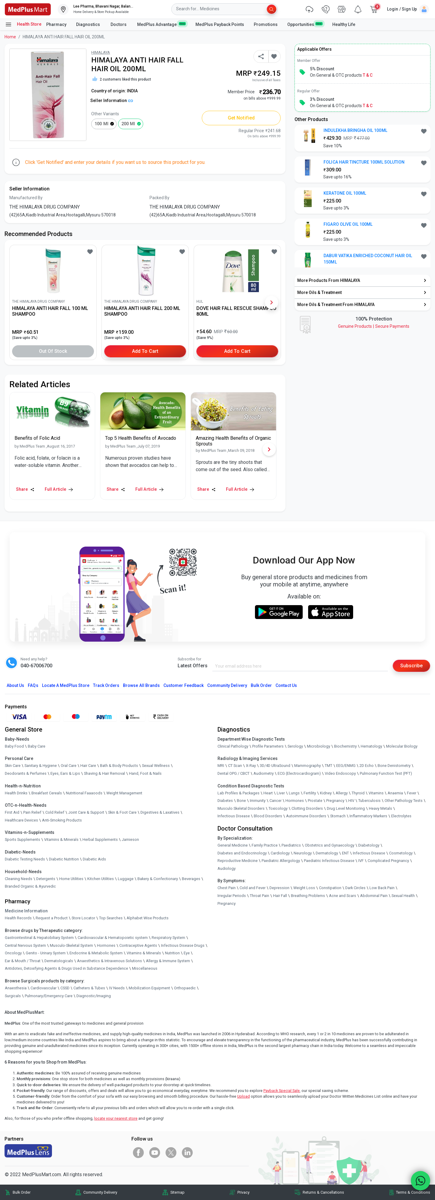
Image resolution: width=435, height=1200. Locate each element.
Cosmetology (401, 853)
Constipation (330, 888)
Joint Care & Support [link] (86, 812)
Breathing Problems (308, 895)
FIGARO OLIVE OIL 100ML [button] (348, 224)
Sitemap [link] (177, 1192)
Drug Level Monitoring (346, 808)
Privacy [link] (243, 1192)
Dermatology (327, 853)
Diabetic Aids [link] (94, 859)
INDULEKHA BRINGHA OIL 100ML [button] (355, 130)
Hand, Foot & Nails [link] (145, 773)
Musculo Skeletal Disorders (241, 808)
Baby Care (36, 746)
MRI (221, 765)
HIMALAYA (100, 52)
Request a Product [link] (52, 918)
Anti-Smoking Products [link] (62, 820)
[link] (28, 9)
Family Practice (265, 845)
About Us (15, 685)
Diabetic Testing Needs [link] (25, 859)
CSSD (64, 988)
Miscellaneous (144, 968)
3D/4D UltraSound (275, 765)
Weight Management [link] (124, 793)
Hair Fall (280, 895)
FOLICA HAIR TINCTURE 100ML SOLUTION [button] (364, 162)
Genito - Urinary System (46, 953)
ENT (345, 853)
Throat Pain (259, 895)
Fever (411, 793)
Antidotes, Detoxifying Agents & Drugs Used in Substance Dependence (66, 968)
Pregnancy (335, 800)
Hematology (371, 746)
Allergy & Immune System (168, 961)
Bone (241, 800)
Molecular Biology (401, 746)
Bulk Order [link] (22, 1192)
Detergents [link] (45, 878)
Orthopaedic (185, 988)
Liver (281, 793)
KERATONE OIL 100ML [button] (345, 193)
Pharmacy (56, 24)
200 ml (128, 123)
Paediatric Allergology (281, 860)
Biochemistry (345, 746)
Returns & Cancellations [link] (323, 1192)
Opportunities (304, 24)
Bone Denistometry (394, 765)
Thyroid (358, 793)
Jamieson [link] (130, 839)
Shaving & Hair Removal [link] (104, 773)
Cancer (275, 800)
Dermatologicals (58, 961)
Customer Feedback (183, 685)
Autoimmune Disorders (306, 816)
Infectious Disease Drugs (183, 945)
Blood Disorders (268, 816)
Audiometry (263, 773)
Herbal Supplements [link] (100, 839)
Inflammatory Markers (368, 816)
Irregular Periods (232, 895)
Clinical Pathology (233, 746)
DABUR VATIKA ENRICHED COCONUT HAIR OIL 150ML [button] (368, 258)
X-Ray (251, 765)
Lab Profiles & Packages (238, 793)
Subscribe (411, 666)
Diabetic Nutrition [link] (64, 859)
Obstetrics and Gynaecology (329, 845)
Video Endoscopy (340, 773)
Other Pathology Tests (404, 800)
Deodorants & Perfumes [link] (26, 773)
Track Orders (106, 685)
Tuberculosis (369, 800)
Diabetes (225, 800)
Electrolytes (401, 816)
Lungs (294, 793)
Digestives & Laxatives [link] (159, 812)
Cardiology (280, 853)
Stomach (338, 816)
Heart (268, 793)
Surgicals (13, 996)
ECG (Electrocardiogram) (299, 773)
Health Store (23, 24)
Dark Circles (355, 888)
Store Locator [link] (83, 918)
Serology (295, 746)
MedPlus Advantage (161, 24)
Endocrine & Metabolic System (96, 953)
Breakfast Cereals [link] (46, 793)
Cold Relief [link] (54, 812)
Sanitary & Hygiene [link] (40, 765)
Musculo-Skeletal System (71, 945)
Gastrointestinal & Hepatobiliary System (39, 937)
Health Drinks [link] (16, 793)
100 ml (101, 123)
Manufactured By (26, 197)
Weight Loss (304, 888)
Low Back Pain (382, 888)
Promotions (266, 24)
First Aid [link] (12, 812)
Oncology (13, 953)
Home (10, 36)
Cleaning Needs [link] (18, 878)
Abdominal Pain (374, 895)
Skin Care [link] (13, 765)
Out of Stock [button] (53, 351)
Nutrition (172, 953)
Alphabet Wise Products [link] (148, 918)
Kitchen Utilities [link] (100, 878)
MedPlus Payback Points (219, 24)
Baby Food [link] (14, 746)
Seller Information (111, 100)
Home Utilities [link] (71, 878)
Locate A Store (65, 685)
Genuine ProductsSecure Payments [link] (373, 326)
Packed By (159, 197)
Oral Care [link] (68, 765)
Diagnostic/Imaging (93, 996)
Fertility (310, 793)
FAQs (33, 685)
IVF (361, 860)
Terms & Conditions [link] (413, 1192)
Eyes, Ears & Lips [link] (65, 773)
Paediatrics (291, 845)
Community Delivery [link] (100, 1192)
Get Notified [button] (241, 118)
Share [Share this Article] (25, 489)
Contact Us (286, 685)
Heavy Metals (380, 808)
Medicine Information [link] (26, 910)
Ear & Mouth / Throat (22, 961)
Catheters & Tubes (89, 988)
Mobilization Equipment (149, 988)
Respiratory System (168, 937)
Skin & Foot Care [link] (122, 812)
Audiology (227, 868)
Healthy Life (343, 24)
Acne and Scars (342, 895)
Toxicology (278, 808)
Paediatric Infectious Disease (329, 860)
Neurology (303, 853)
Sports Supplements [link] (22, 839)
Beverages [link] (191, 878)
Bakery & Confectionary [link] (157, 878)
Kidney (326, 793)
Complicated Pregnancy (388, 860)
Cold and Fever (253, 888)
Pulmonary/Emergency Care (48, 996)
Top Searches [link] (111, 918)
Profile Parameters (268, 746)
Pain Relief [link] (32, 812)
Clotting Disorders (307, 808)
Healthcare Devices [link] (21, 820)
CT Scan (235, 765)
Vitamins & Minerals (144, 953)
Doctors (119, 24)
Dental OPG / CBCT (234, 773)
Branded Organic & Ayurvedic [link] (30, 886)
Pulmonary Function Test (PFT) (386, 773)
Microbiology (318, 746)
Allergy (342, 793)
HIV (351, 800)
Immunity (258, 800)
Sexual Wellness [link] (156, 765)
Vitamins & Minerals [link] (61, 839)
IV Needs (117, 988)
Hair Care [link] (88, 765)
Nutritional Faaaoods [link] (84, 793)
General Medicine (233, 845)
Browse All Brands (141, 685)
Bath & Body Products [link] (119, 765)
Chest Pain (227, 888)
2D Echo (366, 765)
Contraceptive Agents (138, 945)
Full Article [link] (59, 489)
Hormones (106, 945)
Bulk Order (261, 685)
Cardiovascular (43, 988)
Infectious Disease (234, 816)
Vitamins (376, 793)
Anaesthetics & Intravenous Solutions (109, 961)
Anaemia (395, 793)
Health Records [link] (18, 918)
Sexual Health (403, 895)
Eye (187, 953)
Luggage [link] (126, 878)
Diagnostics (88, 24)
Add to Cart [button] (145, 351)
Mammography (307, 765)
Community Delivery (227, 685)
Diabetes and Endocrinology (242, 853)
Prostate (315, 800)
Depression (279, 888)
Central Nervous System (25, 945)
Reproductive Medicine (238, 860)
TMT (328, 765)
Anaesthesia (16, 988)
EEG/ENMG (346, 765)
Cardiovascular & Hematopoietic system (113, 937)
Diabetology (368, 845)
